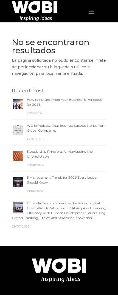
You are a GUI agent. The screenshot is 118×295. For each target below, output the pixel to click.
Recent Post (28, 91)
